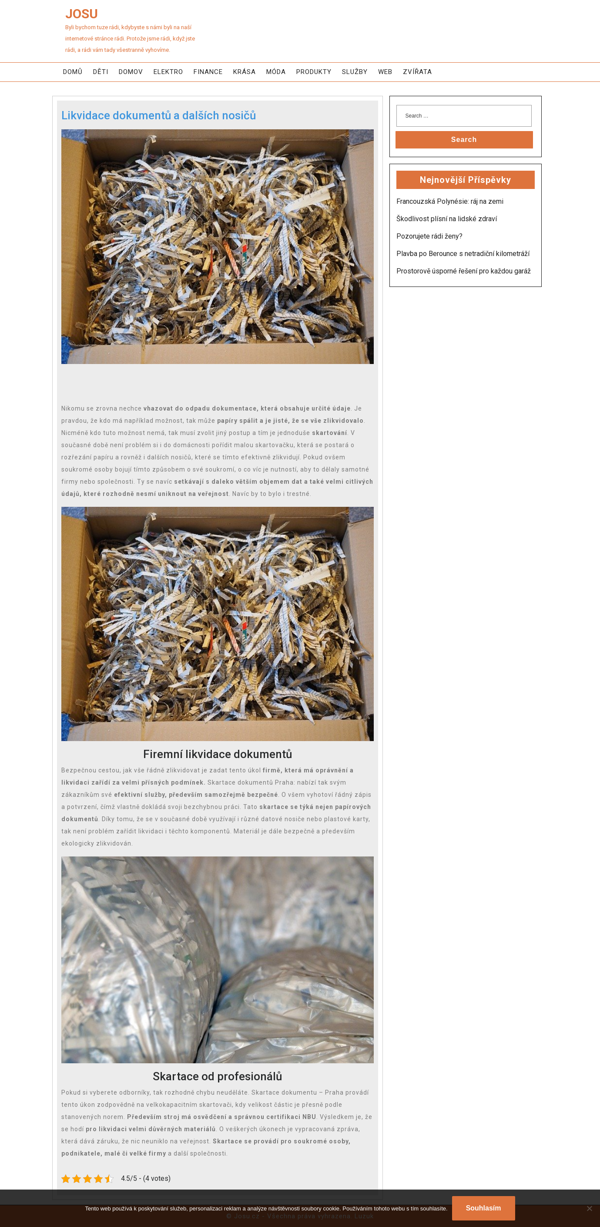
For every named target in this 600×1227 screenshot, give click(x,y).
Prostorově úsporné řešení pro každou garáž (463, 271)
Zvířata (417, 72)
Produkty (314, 72)
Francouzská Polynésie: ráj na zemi (449, 201)
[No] (589, 1208)
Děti (100, 72)
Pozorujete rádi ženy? (429, 236)
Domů (73, 72)
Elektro (168, 72)
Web (385, 72)
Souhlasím (483, 1208)
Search (464, 139)
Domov (131, 72)
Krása (244, 72)
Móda (276, 72)
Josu (81, 13)
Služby (355, 72)
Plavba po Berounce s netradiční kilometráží (463, 253)
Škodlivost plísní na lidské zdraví (446, 219)
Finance (208, 72)
